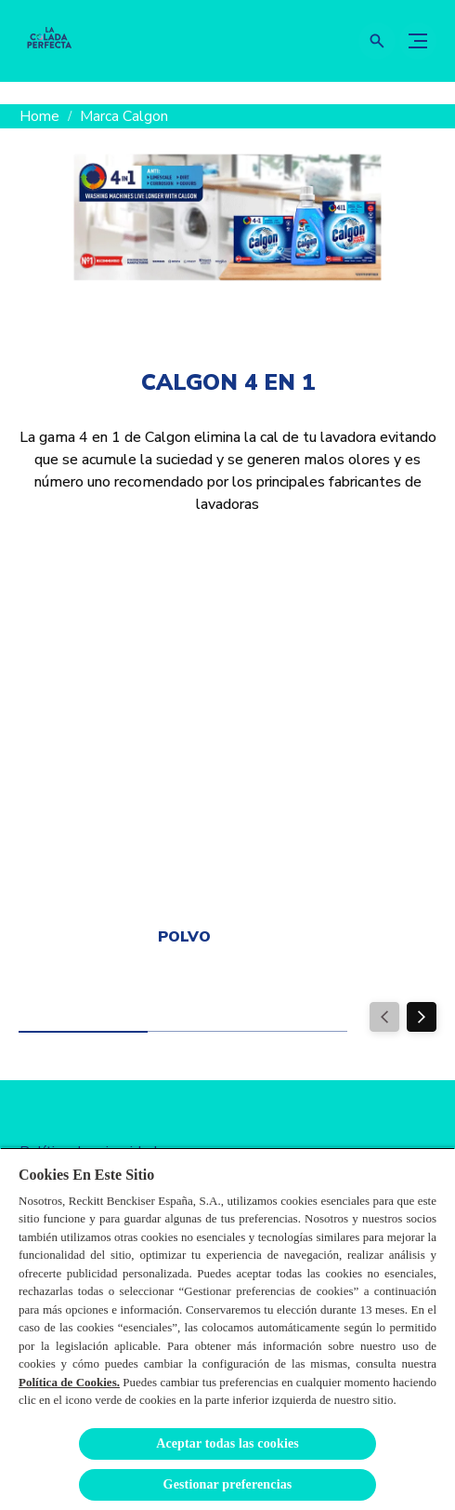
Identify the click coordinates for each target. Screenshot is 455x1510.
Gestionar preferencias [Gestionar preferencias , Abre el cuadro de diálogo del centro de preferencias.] (227, 1484)
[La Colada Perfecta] (48, 41)
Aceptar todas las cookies (227, 1443)
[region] (227, 1328)
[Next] (421, 1017)
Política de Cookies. (69, 1382)
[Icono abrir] (377, 41)
